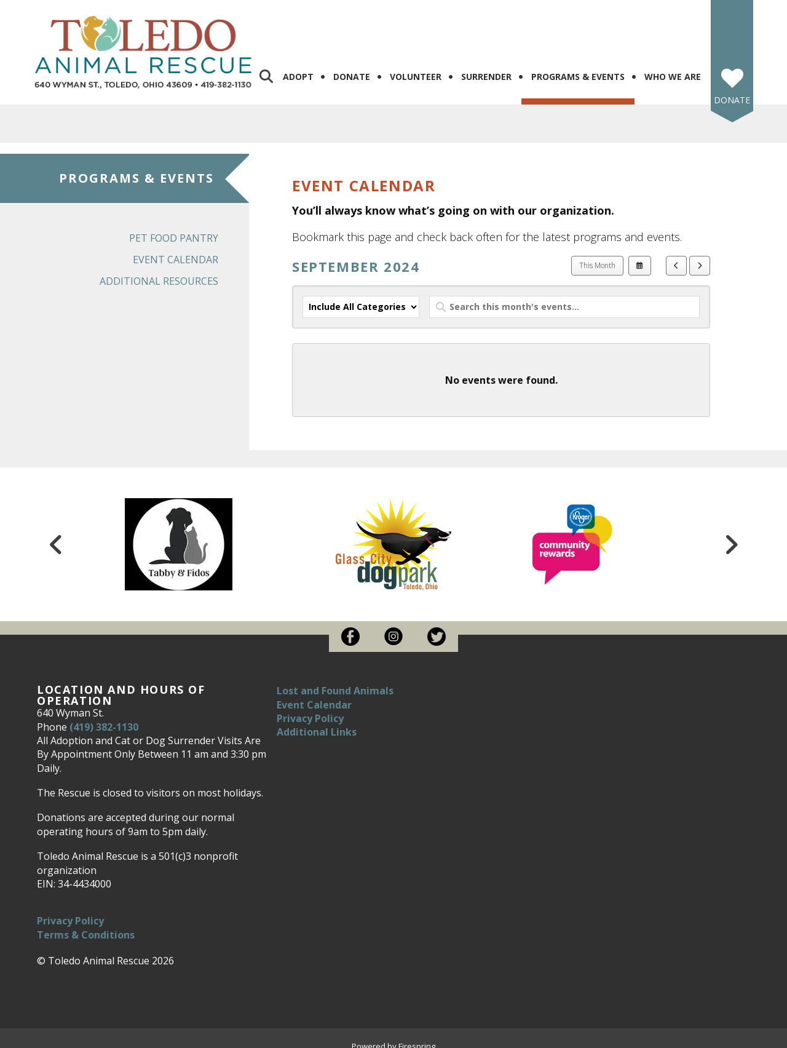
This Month (597, 255)
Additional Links (317, 722)
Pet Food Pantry (173, 228)
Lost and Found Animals (335, 681)
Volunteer (415, 67)
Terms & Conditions (86, 925)
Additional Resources (159, 271)
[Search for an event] (564, 297)
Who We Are (672, 67)
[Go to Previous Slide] (56, 534)
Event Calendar (175, 249)
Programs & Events (578, 67)
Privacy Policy (70, 911)
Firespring (416, 1035)
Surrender (486, 67)
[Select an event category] (361, 297)
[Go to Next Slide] (731, 534)
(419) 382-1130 (103, 716)
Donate (351, 67)
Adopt (298, 67)
